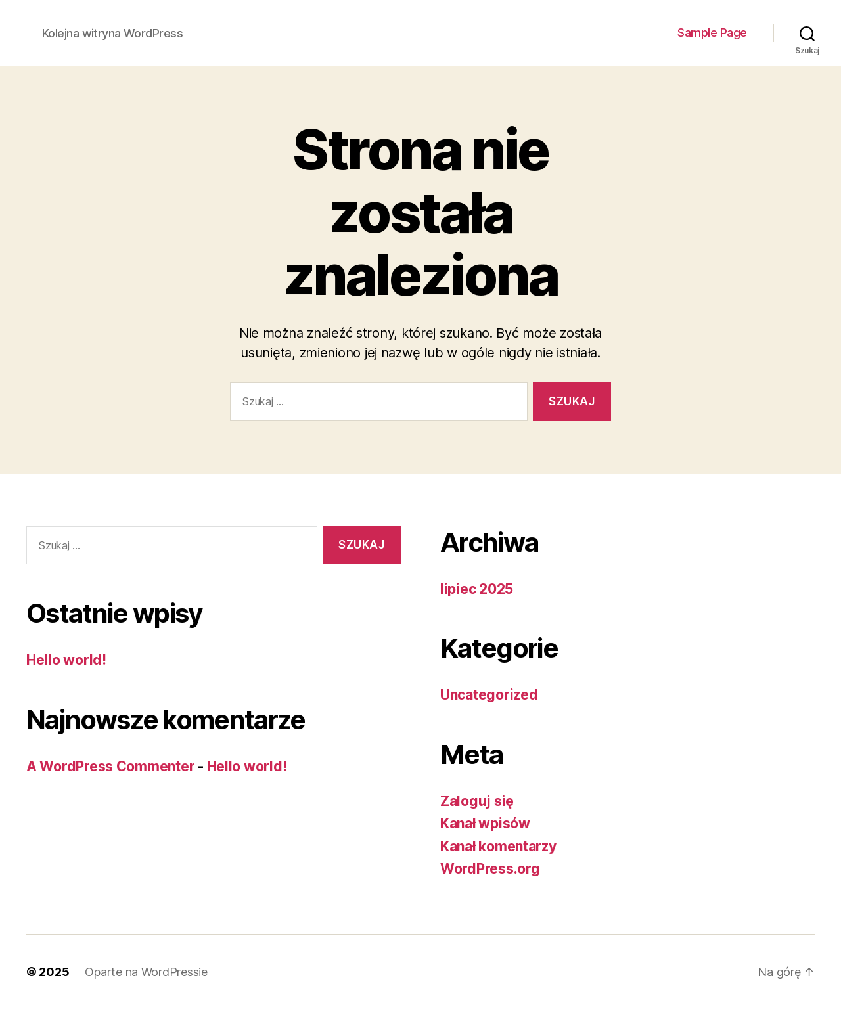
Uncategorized (489, 694)
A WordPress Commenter (110, 766)
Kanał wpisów (485, 823)
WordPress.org (490, 869)
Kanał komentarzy (498, 846)
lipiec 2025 (476, 589)
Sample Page (712, 32)
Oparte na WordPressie (146, 972)
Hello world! (66, 660)
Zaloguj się (477, 801)
